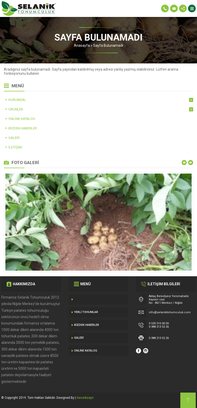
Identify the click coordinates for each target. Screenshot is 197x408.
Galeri (79, 337)
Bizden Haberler (86, 325)
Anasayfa (82, 45)
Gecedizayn (85, 398)
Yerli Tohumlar (86, 312)
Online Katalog (85, 350)
